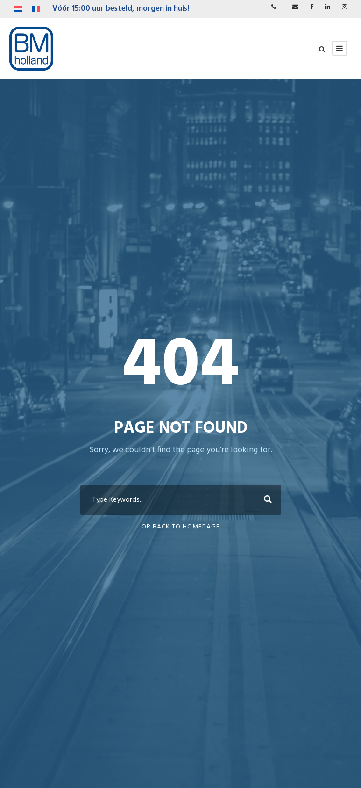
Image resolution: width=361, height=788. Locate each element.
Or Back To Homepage (181, 526)
